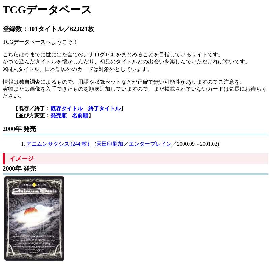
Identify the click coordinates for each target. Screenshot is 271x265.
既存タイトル (66, 108)
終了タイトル (104, 108)
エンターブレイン (150, 144)
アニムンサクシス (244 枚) (57, 144)
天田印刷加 (109, 144)
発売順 (58, 115)
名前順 (80, 115)
